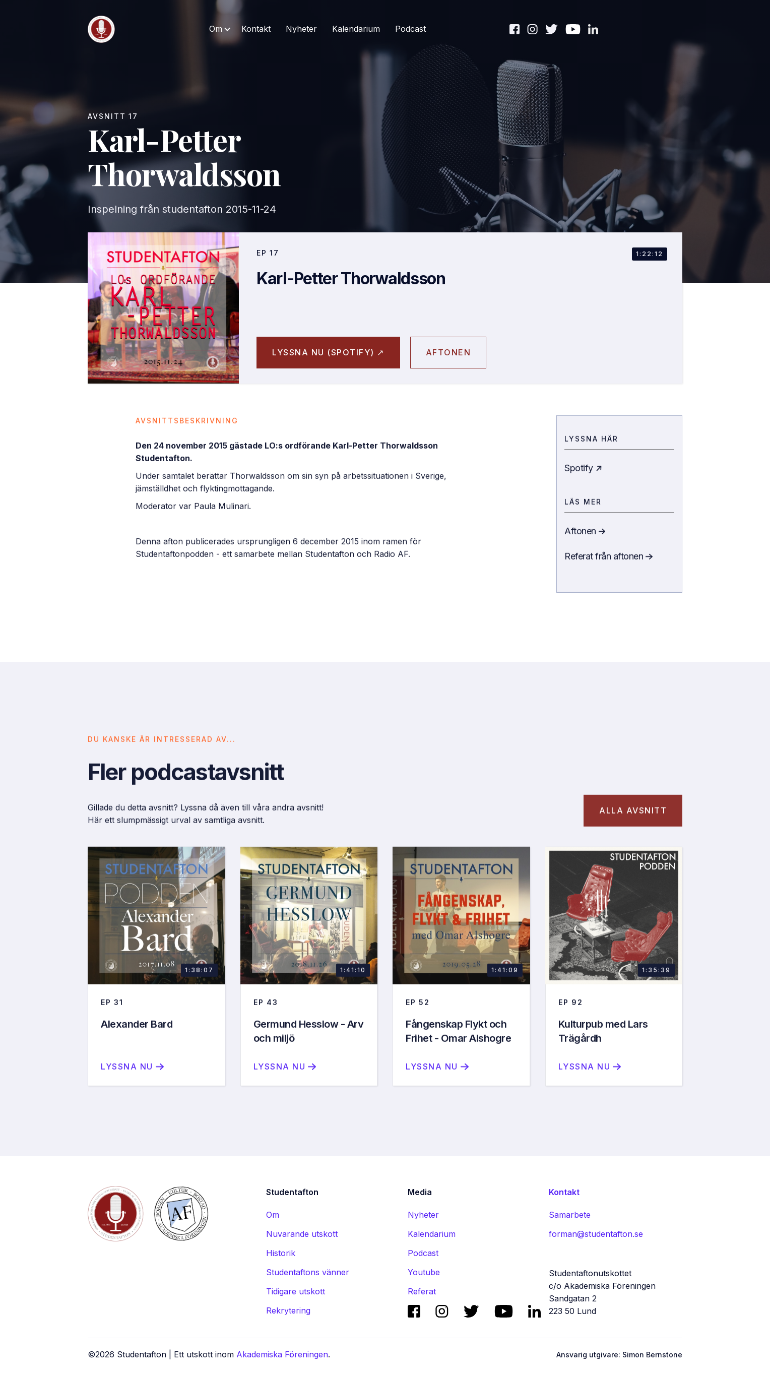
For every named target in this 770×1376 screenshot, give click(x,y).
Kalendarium (356, 29)
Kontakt (256, 29)
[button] (220, 29)
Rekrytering (288, 1310)
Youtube (424, 1272)
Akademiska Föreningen (282, 1354)
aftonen (448, 352)
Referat (422, 1291)
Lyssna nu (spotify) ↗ (328, 352)
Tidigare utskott (295, 1291)
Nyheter (301, 29)
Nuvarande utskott (302, 1234)
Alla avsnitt (633, 822)
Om (272, 1215)
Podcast (410, 29)
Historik (280, 1253)
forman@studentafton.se (596, 1234)
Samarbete (570, 1215)
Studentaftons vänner (307, 1272)
